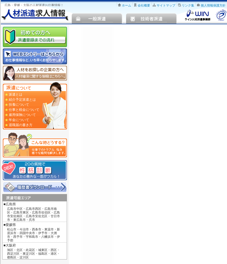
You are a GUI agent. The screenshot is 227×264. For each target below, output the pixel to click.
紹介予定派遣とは (22, 100)
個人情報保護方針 (213, 5)
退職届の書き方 (21, 125)
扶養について (19, 105)
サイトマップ (166, 5)
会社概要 (144, 5)
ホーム (126, 5)
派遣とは (15, 94)
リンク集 (188, 5)
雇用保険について (22, 115)
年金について (19, 120)
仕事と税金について (24, 110)
